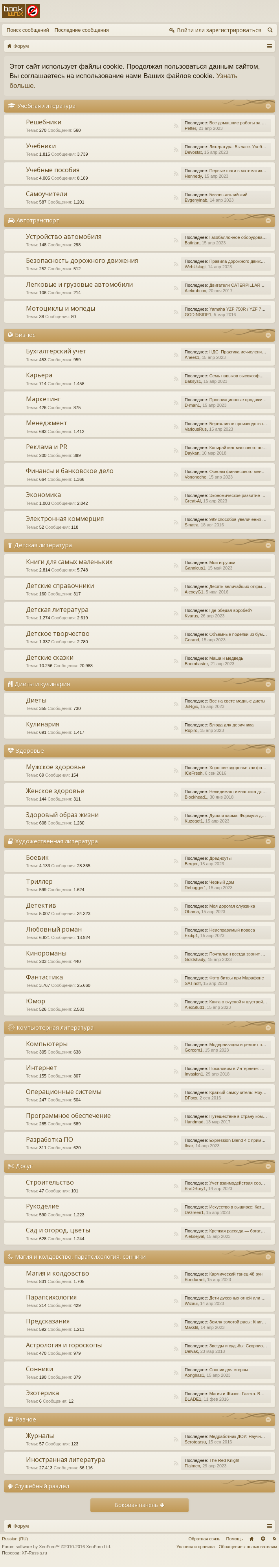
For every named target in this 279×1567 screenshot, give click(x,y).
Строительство (50, 1182)
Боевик (37, 857)
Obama (192, 911)
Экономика (43, 494)
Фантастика (44, 977)
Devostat (193, 152)
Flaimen (192, 1465)
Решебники (43, 122)
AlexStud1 (194, 1007)
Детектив (41, 905)
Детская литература (43, 545)
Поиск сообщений (28, 30)
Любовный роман (54, 929)
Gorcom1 (193, 1050)
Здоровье (30, 750)
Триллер (39, 881)
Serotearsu (195, 1442)
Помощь (234, 1538)
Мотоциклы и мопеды (60, 308)
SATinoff (193, 983)
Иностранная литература (65, 1459)
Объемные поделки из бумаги (239, 634)
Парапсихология (51, 1297)
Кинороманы (46, 953)
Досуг (24, 1166)
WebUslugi (195, 266)
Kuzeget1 (194, 821)
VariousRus (196, 429)
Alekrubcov (195, 290)
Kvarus (191, 615)
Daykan (192, 453)
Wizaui (191, 1303)
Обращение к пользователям (247, 1546)
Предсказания (48, 1321)
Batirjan (192, 242)
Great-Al (193, 501)
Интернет (41, 1067)
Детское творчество (58, 633)
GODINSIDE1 (198, 314)
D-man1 (192, 405)
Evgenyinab (196, 200)
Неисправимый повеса (232, 930)
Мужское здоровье (55, 767)
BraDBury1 (195, 1188)
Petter (190, 128)
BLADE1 (193, 1399)
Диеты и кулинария (42, 684)
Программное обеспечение (68, 1115)
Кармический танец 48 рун (235, 1274)
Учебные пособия (52, 170)
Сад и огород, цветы (58, 1230)
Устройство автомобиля (63, 236)
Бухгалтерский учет (56, 351)
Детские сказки (49, 657)
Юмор (35, 1001)
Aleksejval (194, 1236)
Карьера (39, 375)
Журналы (40, 1435)
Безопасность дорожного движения (82, 260)
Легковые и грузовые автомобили (79, 284)
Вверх (263, 1539)
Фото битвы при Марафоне (236, 978)
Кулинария (42, 724)
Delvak (191, 1351)
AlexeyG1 (194, 592)
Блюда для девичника (231, 725)
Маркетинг (43, 399)
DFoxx (191, 1098)
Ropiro (191, 730)
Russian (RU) (15, 1538)
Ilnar (189, 1145)
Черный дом (221, 882)
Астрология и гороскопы (64, 1345)
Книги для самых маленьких (69, 561)
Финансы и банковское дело (70, 470)
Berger (191, 863)
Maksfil (191, 1327)
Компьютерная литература (55, 1027)
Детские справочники (60, 585)
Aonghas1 (194, 1375)
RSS (176, 126)
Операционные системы (63, 1091)
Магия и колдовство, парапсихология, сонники (80, 1256)
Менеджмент (46, 423)
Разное (25, 1419)
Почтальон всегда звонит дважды (243, 954)
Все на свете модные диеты (237, 701)
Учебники (41, 146)
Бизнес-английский (228, 194)
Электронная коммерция (65, 518)
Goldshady (195, 959)
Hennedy (193, 176)
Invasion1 (194, 1074)
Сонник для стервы (228, 1369)
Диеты (36, 700)
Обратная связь (204, 1538)
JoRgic (191, 706)
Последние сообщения (82, 30)
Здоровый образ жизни (62, 814)
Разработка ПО (49, 1139)
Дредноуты (220, 858)
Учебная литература (46, 105)
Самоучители (46, 193)
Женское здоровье (55, 790)
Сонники (39, 1369)
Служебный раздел (42, 1486)
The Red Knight (224, 1460)
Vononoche (195, 477)
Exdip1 (191, 935)
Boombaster (196, 663)
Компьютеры (47, 1043)
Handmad (194, 1121)
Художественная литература (56, 841)
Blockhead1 (196, 797)
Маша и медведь (226, 658)
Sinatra (191, 524)
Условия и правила (195, 1546)
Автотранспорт (38, 220)
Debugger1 (195, 887)
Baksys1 (193, 381)
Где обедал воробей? (231, 610)
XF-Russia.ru (34, 1553)
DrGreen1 (194, 1212)
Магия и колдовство (57, 1273)
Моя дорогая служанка (232, 906)
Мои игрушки (222, 562)
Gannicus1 (195, 568)
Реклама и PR (46, 446)
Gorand (192, 639)
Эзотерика (42, 1393)
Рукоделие (42, 1206)
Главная (251, 1539)
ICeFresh (193, 773)
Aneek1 (192, 357)
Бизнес (25, 335)
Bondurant (195, 1279)
